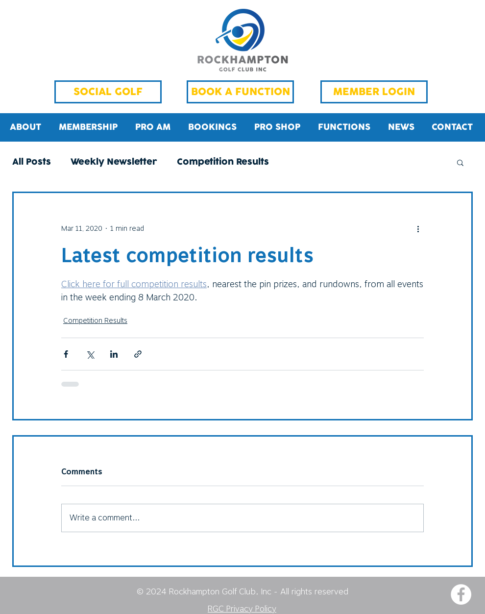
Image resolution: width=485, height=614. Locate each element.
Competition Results (223, 162)
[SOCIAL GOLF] (108, 91)
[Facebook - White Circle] (461, 594)
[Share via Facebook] (66, 354)
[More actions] (418, 228)
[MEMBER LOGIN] (374, 91)
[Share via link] (138, 354)
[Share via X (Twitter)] (90, 354)
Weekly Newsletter (114, 162)
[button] (460, 162)
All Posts (31, 162)
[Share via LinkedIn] (114, 354)
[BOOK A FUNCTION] (240, 91)
